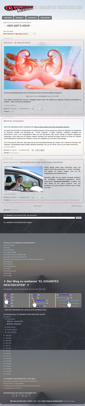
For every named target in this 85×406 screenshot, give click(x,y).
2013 (7, 366)
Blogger (72, 401)
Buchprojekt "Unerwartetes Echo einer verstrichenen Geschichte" (50, 200)
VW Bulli (5, 273)
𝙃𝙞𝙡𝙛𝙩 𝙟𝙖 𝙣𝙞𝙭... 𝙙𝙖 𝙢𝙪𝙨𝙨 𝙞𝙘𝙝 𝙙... (15, 321)
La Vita (11, 111)
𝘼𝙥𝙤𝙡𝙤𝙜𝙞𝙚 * (20, 18)
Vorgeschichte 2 (51, 96)
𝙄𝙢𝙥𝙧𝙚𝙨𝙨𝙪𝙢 (32, 18)
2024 (7, 338)
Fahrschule (6, 261)
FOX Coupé (6, 264)
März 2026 (10, 327)
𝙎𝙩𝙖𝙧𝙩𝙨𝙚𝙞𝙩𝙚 (8, 18)
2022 (7, 343)
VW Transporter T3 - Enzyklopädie (13, 383)
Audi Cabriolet (7, 250)
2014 (7, 363)
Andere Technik (8, 245)
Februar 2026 (11, 329)
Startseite (37, 206)
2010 (7, 374)
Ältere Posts (77, 206)
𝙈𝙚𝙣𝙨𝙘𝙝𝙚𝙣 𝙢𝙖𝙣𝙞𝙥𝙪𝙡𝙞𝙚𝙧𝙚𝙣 (14, 121)
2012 (7, 368)
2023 (7, 340)
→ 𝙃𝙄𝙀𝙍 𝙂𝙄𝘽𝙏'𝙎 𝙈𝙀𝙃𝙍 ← (18, 25)
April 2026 (10, 319)
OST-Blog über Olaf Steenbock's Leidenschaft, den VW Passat (21, 386)
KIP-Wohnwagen (8, 266)
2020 (7, 348)
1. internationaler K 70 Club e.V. (12, 388)
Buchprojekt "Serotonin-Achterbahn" (20, 200)
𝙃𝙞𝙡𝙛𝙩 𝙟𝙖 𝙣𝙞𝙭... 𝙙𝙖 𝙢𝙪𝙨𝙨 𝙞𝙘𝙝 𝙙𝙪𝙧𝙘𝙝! (17, 43)
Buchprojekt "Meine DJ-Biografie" (13, 254)
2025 (7, 335)
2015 (7, 361)
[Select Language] (29, 34)
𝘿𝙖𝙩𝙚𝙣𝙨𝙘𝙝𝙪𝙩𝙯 (45, 18)
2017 (7, 356)
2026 (7, 317)
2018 (7, 353)
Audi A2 (5, 247)
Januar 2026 (11, 332)
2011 (7, 371)
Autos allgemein (8, 252)
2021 (7, 345)
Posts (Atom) (14, 210)
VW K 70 (6, 275)
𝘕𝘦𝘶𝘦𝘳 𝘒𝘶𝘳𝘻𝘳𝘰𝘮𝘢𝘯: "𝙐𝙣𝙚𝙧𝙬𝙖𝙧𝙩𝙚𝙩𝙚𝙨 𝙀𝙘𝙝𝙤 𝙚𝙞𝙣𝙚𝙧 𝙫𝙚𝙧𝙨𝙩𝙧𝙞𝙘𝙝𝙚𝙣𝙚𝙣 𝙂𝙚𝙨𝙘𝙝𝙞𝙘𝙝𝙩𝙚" (33, 162)
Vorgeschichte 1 (33, 96)
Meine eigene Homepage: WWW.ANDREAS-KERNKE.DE (20, 381)
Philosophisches (14, 153)
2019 (7, 350)
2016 (7, 358)
